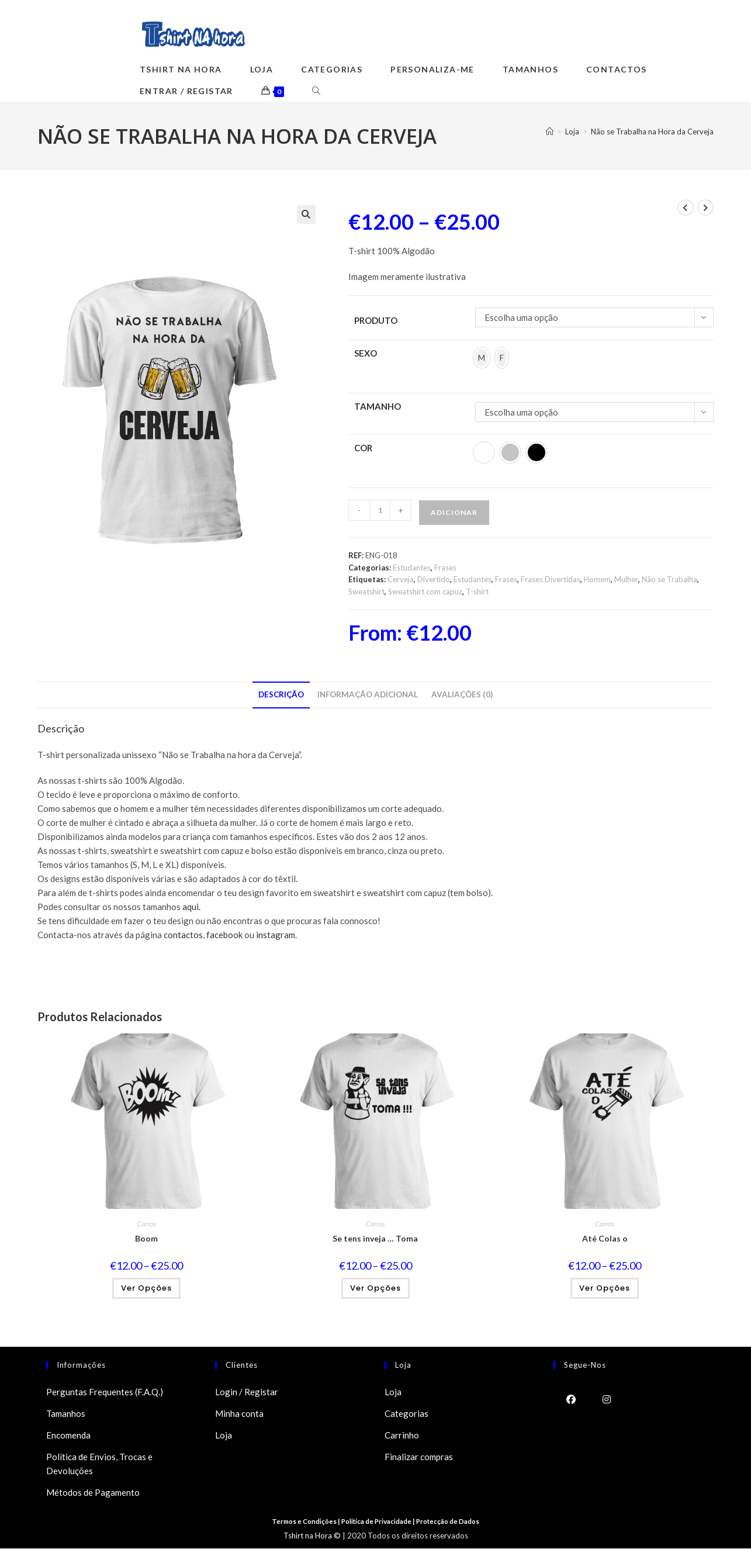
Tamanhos (65, 1414)
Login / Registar (246, 1392)
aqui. (191, 907)
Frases (445, 567)
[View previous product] (685, 207)
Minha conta (239, 1414)
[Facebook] (571, 1399)
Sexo (365, 353)
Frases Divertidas (550, 580)
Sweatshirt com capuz (425, 592)
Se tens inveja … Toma (375, 1239)
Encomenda (68, 1435)
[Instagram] (607, 1399)
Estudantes (412, 567)
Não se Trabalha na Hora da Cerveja (652, 132)
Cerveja (400, 580)
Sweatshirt (366, 592)
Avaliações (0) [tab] (462, 695)
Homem (597, 580)
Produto (375, 320)
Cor (363, 447)
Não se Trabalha (669, 580)
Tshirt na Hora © (312, 1536)
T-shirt (477, 592)
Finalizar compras (419, 1457)
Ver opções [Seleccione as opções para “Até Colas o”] (604, 1288)
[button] (306, 214)
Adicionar (454, 512)
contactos (183, 935)
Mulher (626, 580)
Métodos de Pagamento (93, 1493)
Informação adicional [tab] (367, 695)
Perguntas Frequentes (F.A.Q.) (104, 1392)
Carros (146, 1224)
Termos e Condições (301, 1521)
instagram (274, 935)
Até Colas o (605, 1239)
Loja (223, 1435)
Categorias (406, 1414)
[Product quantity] (379, 510)
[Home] (549, 132)
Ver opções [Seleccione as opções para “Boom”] (146, 1288)
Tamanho (377, 406)
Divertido (433, 580)
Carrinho (402, 1435)
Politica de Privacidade (377, 1521)
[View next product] (705, 207)
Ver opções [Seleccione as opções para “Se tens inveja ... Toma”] (375, 1288)
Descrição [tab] (281, 695)
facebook (224, 935)
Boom (146, 1239)
